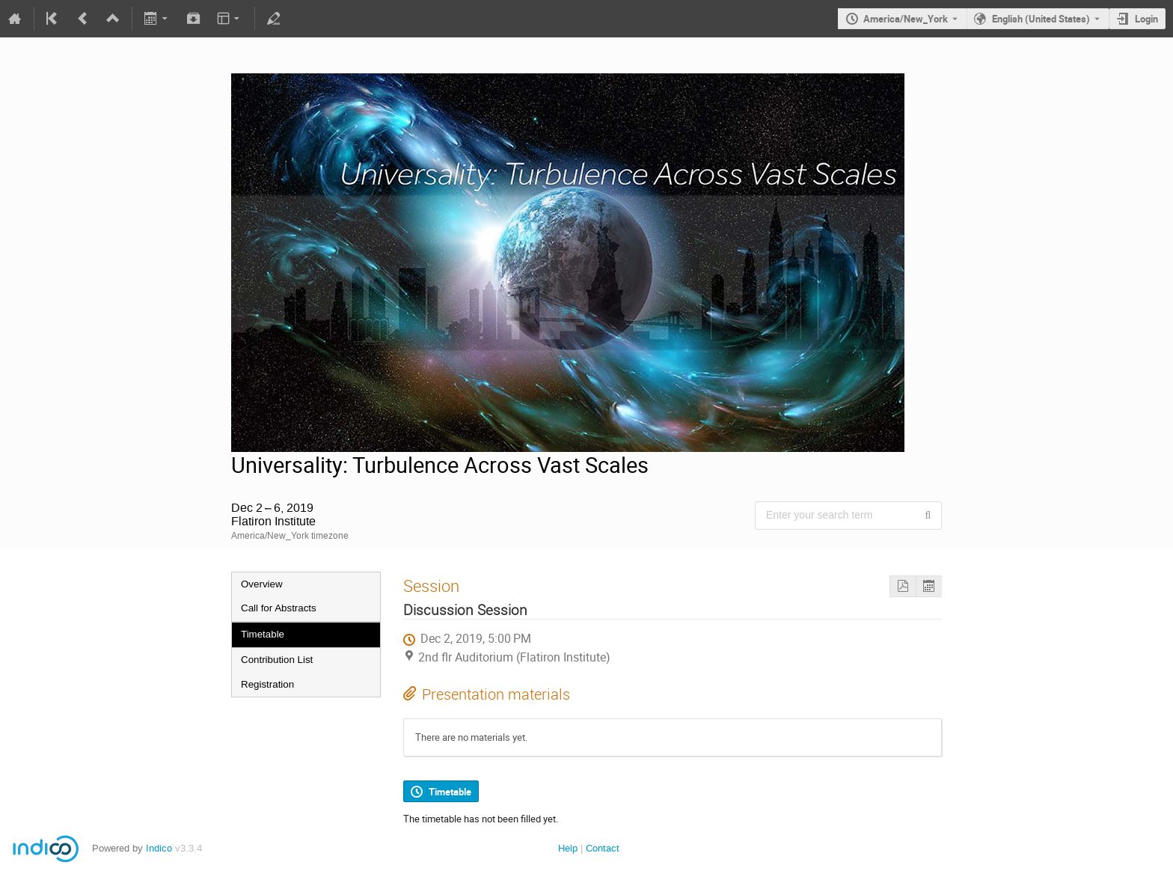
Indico (159, 848)
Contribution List (277, 659)
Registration (267, 684)
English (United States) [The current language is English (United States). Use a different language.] (1041, 18)
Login (1146, 18)
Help (568, 848)
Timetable (262, 634)
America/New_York (905, 18)
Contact (602, 848)
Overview (262, 584)
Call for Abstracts (278, 608)
